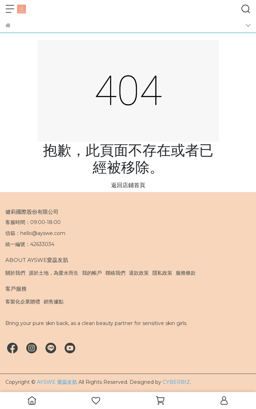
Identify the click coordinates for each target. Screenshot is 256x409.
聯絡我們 (115, 273)
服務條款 (186, 273)
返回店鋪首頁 (128, 185)
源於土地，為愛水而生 (53, 273)
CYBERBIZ (176, 382)
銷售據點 (54, 301)
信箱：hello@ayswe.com (35, 233)
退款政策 (139, 273)
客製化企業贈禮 (22, 301)
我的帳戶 (92, 273)
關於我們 (15, 273)
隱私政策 (162, 273)
